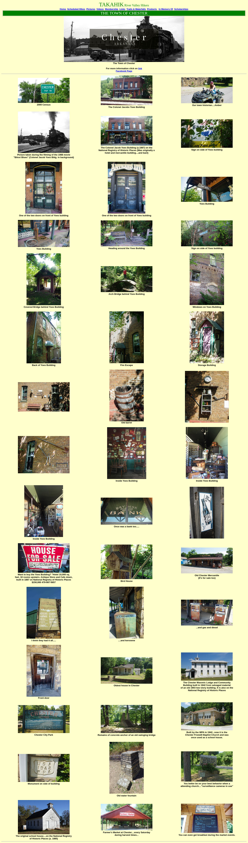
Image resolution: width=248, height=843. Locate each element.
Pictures (90, 9)
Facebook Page (124, 71)
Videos (100, 9)
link (140, 68)
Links (122, 9)
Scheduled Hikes (76, 9)
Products (152, 9)
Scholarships (181, 9)
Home (63, 9)
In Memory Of (166, 9)
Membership (111, 9)
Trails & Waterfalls (136, 9)
